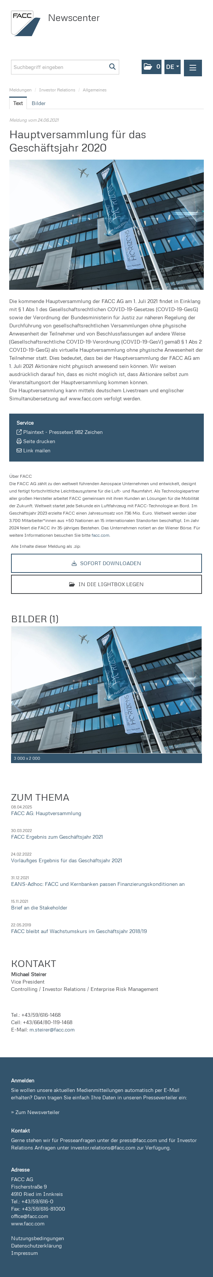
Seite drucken (39, 441)
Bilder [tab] (39, 103)
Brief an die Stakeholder (39, 907)
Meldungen (20, 90)
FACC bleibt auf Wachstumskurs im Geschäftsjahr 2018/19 (79, 931)
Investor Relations (57, 90)
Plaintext (33, 432)
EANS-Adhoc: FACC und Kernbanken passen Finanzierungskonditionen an (98, 884)
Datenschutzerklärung (36, 1245)
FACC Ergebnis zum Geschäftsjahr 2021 (57, 837)
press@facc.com (138, 1140)
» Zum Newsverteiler (35, 1112)
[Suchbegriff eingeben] (65, 67)
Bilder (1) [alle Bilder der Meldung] (34, 618)
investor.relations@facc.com (103, 1147)
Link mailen (36, 450)
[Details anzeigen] (197, 758)
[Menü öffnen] (193, 68)
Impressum (24, 1253)
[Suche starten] (112, 67)
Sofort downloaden (106, 563)
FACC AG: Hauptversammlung (46, 813)
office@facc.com (29, 1216)
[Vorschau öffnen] (106, 225)
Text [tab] (18, 103)
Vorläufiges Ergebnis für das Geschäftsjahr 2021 (66, 860)
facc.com (100, 535)
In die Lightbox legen (106, 584)
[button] (151, 67)
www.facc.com (28, 1223)
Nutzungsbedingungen (37, 1238)
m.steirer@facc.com (52, 1029)
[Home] (27, 23)
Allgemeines (95, 90)
